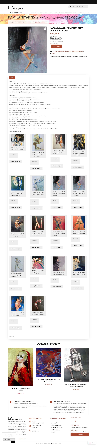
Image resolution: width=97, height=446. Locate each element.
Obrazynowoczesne (76, 51)
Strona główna (35, 12)
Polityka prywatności (56, 422)
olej (23, 22)
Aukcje (55, 12)
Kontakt (87, 12)
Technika (19, 22)
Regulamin (53, 423)
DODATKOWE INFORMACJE (58, 418)
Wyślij (13, 441)
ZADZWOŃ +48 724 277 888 (16, 12)
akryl (56, 51)
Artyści (50, 12)
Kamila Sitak (61, 51)
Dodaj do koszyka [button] (15, 161)
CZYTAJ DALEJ (22, 439)
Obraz (69, 51)
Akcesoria (61, 12)
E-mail (33, 421)
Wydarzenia (80, 12)
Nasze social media (76, 417)
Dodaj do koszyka (56, 46)
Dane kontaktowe (35, 418)
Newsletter (75, 425)
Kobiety (66, 51)
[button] (45, 28)
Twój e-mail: (74, 430)
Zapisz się (80, 434)
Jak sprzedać (54, 429)
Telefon (34, 430)
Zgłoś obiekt (68, 12)
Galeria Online (43, 12)
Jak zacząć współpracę (56, 427)
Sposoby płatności (55, 430)
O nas (74, 12)
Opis (12, 77)
